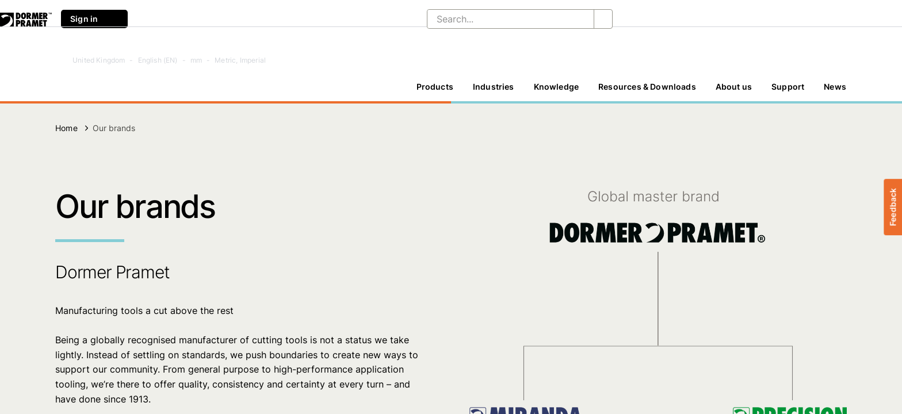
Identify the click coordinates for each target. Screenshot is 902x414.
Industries (493, 86)
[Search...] (501, 19)
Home (66, 128)
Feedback (892, 207)
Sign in (94, 19)
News (835, 86)
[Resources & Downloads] (647, 86)
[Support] (788, 86)
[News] (835, 86)
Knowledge (556, 86)
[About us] (734, 86)
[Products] (435, 86)
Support (787, 86)
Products (434, 86)
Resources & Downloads (647, 86)
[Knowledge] (556, 86)
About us (734, 86)
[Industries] (493, 86)
